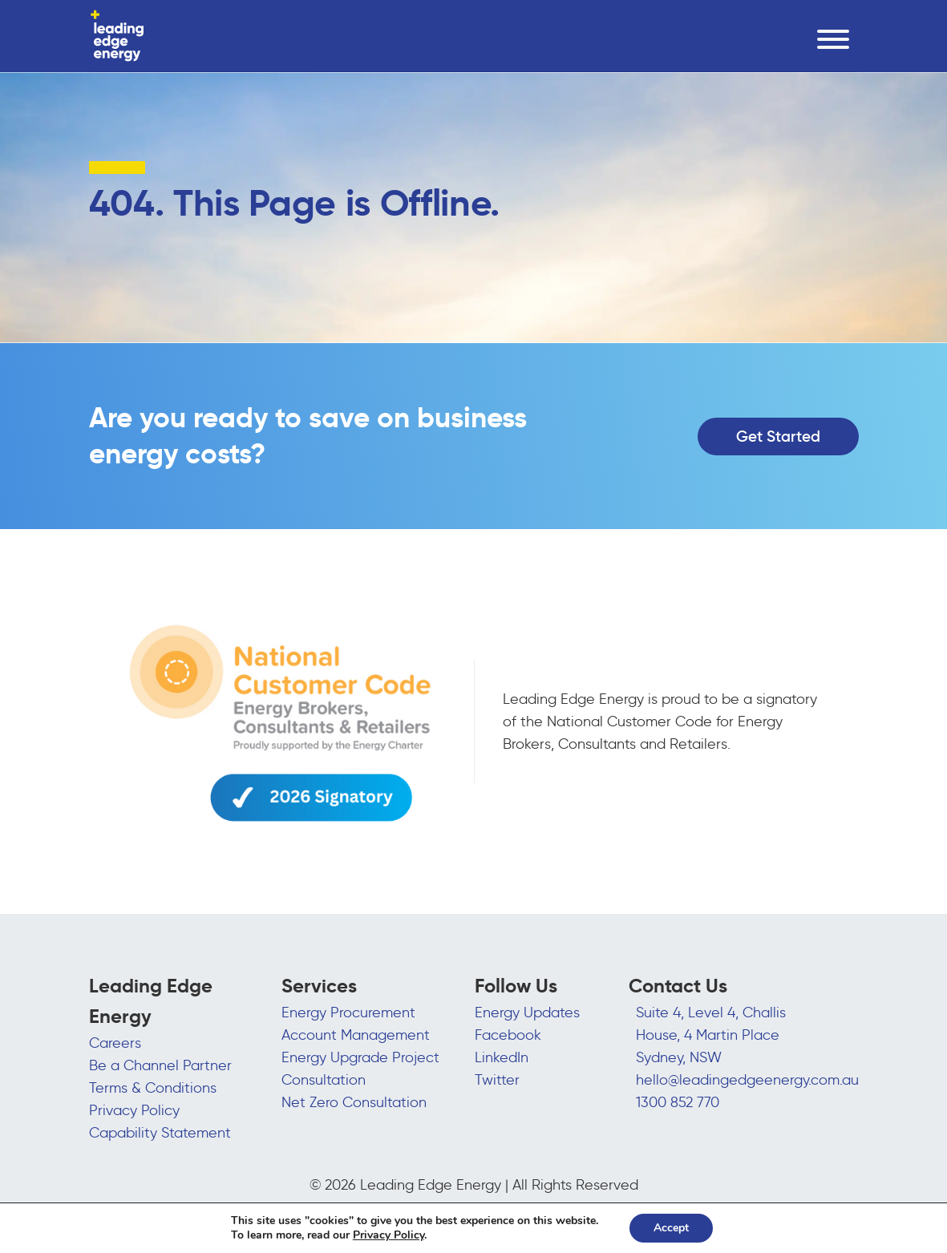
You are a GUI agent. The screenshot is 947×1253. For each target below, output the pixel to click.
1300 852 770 (677, 1102)
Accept (671, 1227)
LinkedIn (501, 1057)
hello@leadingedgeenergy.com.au (747, 1080)
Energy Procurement (348, 1012)
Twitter (497, 1080)
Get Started (778, 436)
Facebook (508, 1035)
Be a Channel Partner (160, 1065)
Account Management (355, 1035)
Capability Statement (160, 1133)
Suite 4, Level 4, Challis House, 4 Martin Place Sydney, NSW (711, 1035)
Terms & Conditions (153, 1088)
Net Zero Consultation (354, 1102)
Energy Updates (527, 1012)
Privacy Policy (134, 1110)
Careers (115, 1043)
